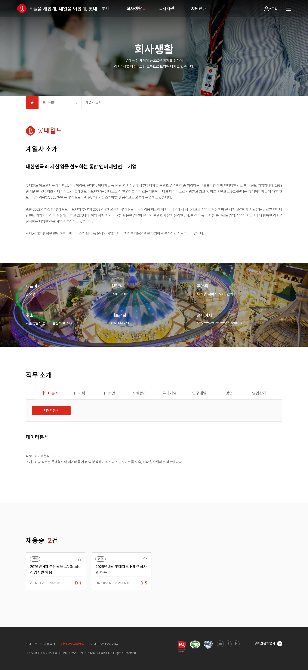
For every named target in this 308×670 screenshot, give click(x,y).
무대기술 (169, 393)
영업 (229, 393)
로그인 (270, 8)
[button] (278, 393)
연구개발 (199, 393)
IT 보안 (109, 393)
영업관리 (259, 393)
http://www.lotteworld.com (219, 323)
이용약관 (49, 644)
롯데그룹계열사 (268, 643)
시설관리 (139, 393)
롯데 (106, 8)
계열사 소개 (93, 103)
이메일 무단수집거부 (104, 644)
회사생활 (134, 8)
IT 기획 (79, 393)
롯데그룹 (31, 644)
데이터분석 (50, 393)
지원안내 (198, 8)
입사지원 (166, 8)
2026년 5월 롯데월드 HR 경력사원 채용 (121, 569)
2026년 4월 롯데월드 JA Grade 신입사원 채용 (55, 569)
